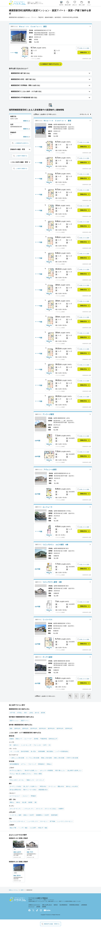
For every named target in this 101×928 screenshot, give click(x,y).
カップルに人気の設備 (32, 758)
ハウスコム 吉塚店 (35, 58)
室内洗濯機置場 (14, 764)
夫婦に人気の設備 (59, 758)
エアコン (23, 764)
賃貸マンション (14, 720)
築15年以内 (42, 728)
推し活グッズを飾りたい (30, 786)
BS (10, 745)
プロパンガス (37, 745)
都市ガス (16, 745)
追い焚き (33, 751)
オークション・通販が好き (56, 786)
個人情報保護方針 (63, 905)
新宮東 (43, 712)
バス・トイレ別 (14, 751)
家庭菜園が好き (43, 790)
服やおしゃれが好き (72, 786)
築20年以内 (51, 728)
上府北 (31, 712)
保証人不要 (13, 828)
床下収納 (52, 821)
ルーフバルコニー (15, 796)
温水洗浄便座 (25, 751)
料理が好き (43, 786)
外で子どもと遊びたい (16, 770)
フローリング (32, 764)
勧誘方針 (56, 905)
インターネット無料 (15, 815)
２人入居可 (32, 828)
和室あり (49, 764)
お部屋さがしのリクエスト (34, 905)
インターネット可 (26, 745)
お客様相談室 (84, 905)
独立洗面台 (50, 751)
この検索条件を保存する (21, 143)
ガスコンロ (39, 809)
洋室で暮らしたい (60, 770)
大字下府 (12, 712)
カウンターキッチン (15, 809)
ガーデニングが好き (15, 786)
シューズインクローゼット (65, 821)
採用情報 (44, 907)
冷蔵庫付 (61, 809)
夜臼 (25, 712)
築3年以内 (17, 728)
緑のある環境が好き (15, 790)
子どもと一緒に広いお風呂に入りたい (21, 774)
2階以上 (12, 802)
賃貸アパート (25, 720)
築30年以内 (68, 728)
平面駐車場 (43, 738)
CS (49, 745)
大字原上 (19, 712)
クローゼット (44, 821)
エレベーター (28, 738)
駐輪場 (12, 738)
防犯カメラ (19, 738)
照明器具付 (41, 764)
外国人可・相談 (42, 828)
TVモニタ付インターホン (17, 780)
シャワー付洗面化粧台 (61, 751)
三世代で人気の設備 (72, 758)
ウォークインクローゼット (17, 821)
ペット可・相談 (22, 828)
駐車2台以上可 (53, 738)
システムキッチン (28, 809)
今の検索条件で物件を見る (49, 64)
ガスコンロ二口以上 (50, 809)
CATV (45, 745)
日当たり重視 (38, 774)
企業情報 (38, 907)
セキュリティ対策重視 (46, 770)
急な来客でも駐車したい (75, 770)
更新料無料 (54, 815)
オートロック (40, 780)
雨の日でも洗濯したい (31, 770)
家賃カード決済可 (28, 815)
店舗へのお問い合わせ (47, 905)
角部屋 (30, 802)
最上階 (24, 802)
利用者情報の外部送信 (74, 905)
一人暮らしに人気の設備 (17, 758)
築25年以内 (60, 728)
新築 (11, 728)
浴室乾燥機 (41, 751)
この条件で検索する (21, 156)
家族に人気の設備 (46, 758)
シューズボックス (32, 821)
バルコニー (25, 796)
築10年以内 (33, 728)
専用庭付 (33, 796)
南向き (18, 802)
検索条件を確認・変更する (51, 924)
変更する (26, 121)
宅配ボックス (30, 780)
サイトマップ (31, 907)
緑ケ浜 (37, 712)
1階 (35, 802)
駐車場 (36, 738)
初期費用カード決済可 (42, 815)
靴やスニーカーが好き (29, 790)
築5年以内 (25, 728)
